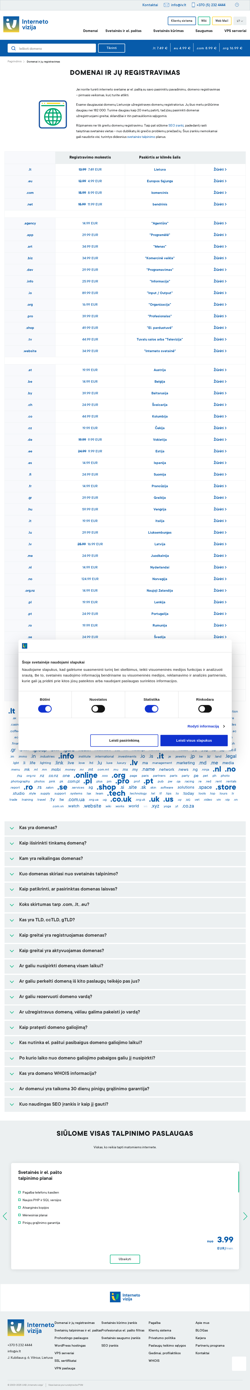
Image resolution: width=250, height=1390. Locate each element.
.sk (143, 787)
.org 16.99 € (232, 48)
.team (99, 794)
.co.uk (121, 800)
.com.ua (76, 800)
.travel (41, 800)
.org (30, 305)
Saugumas (204, 31)
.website (29, 351)
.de (29, 440)
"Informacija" (160, 282)
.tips (168, 794)
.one (66, 776)
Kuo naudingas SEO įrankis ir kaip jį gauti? (63, 1104)
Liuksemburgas (160, 533)
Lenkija (159, 602)
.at (30, 370)
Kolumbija (160, 417)
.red (208, 782)
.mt (90, 770)
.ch (30, 405)
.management (162, 763)
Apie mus (202, 1323)
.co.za (188, 806)
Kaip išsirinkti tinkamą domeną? (52, 843)
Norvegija (159, 579)
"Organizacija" (160, 305)
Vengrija (160, 510)
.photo (225, 776)
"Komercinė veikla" (160, 258)
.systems (76, 794)
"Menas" (159, 247)
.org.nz (30, 591)
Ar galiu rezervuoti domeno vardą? (55, 997)
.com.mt (103, 770)
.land (217, 757)
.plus (99, 782)
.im (12, 757)
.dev (30, 270)
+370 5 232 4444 (20, 1345)
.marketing (185, 763)
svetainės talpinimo (141, 137)
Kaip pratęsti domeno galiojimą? (53, 1028)
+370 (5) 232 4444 (211, 5)
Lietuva (160, 170)
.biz (30, 258)
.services (77, 788)
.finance (17, 744)
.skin (153, 788)
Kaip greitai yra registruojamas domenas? (63, 935)
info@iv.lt (178, 5)
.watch (73, 806)
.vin (218, 800)
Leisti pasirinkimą (124, 741)
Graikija (160, 498)
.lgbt (16, 763)
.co (30, 417)
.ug (104, 800)
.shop (30, 328)
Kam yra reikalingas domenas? (51, 859)
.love (81, 763)
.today (188, 793)
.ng (195, 770)
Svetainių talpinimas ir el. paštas (78, 1331)
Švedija (160, 637)
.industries (47, 757)
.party (185, 776)
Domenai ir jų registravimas (75, 1323)
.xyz (155, 806)
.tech (116, 794)
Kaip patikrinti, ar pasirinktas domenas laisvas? (68, 889)
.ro (30, 626)
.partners (158, 776)
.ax (14, 718)
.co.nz (53, 776)
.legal (230, 756)
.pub (160, 782)
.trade (13, 800)
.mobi (56, 770)
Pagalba (154, 1323)
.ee (30, 452)
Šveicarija (160, 405)
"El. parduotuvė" (160, 328)
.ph (214, 776)
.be (29, 382)
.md (203, 763)
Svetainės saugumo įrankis (120, 1338)
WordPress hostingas (70, 1346)
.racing (189, 782)
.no (30, 579)
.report (15, 788)
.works (119, 807)
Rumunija (160, 626)
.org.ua (93, 800)
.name (148, 769)
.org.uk (140, 800)
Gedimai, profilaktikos (165, 1353)
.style (32, 794)
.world (133, 806)
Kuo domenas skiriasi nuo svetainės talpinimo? (68, 874)
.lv (30, 544)
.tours (223, 794)
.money (69, 770)
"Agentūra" (159, 224)
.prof (136, 782)
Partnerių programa (209, 1346)
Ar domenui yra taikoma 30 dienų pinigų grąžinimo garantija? (84, 1089)
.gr (30, 498)
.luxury (121, 763)
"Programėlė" (160, 235)
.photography (20, 782)
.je (169, 757)
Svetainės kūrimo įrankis (119, 1323)
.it (30, 521)
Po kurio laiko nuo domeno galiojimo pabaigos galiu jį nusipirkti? (87, 1058)
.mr (81, 770)
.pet (205, 776)
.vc (187, 800)
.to (177, 794)
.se (30, 637)
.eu (30, 181)
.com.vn (58, 807)
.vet (197, 800)
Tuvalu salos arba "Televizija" (160, 340)
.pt (30, 614)
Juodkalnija (160, 556)
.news (183, 770)
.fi (30, 475)
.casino (15, 725)
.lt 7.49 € (160, 48)
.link (59, 763)
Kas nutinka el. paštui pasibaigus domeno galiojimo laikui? (80, 1043)
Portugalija (159, 614)
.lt (30, 170)
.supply (45, 794)
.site (132, 787)
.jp (192, 756)
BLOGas (201, 1331)
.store (226, 788)
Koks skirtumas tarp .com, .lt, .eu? (54, 905)
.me (30, 556)
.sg (90, 787)
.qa (178, 782)
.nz (41, 776)
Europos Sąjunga (160, 181)
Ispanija (160, 463)
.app (30, 235)
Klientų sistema (181, 21)
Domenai (90, 31)
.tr (232, 794)
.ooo (104, 776)
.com (30, 193)
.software (166, 788)
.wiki (108, 807)
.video (207, 800)
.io (30, 293)
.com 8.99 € (206, 48)
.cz (30, 428)
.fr (30, 486)
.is (151, 756)
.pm (109, 782)
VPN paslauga (65, 1369)
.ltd (91, 763)
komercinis (159, 193)
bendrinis (160, 205)
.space (205, 787)
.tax (88, 794)
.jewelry (180, 757)
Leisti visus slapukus (194, 741)
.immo (22, 757)
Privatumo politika (162, 1338)
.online (86, 776)
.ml (35, 770)
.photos (39, 782)
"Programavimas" (159, 270)
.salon (49, 788)
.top (212, 794)
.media (228, 763)
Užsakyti (125, 1259)
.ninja (205, 770)
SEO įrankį (176, 126)
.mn (44, 770)
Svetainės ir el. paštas (123, 31)
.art (29, 247)
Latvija (160, 544)
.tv (30, 340)
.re (200, 782)
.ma (145, 763)
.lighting (45, 763)
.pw (169, 782)
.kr (209, 756)
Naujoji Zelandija (160, 591)
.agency (30, 224)
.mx (125, 770)
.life (32, 763)
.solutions (185, 787)
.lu (30, 533)
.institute (84, 757)
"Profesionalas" (160, 316)
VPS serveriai (235, 31)
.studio (18, 793)
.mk (27, 770)
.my (135, 770)
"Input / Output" (160, 293)
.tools (202, 794)
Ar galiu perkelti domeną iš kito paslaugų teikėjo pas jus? (79, 981)
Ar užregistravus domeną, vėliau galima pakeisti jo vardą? (79, 1012)
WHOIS (154, 1361)
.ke (201, 757)
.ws (145, 807)
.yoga (167, 807)
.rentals (231, 782)
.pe (196, 776)
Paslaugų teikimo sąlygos (167, 1346)
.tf (160, 794)
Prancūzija (160, 486)
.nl (30, 568)
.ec (234, 731)
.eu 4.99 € (182, 48)
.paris (145, 776)
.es (30, 463)
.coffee (15, 731)
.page (133, 776)
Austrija (160, 370)
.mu (115, 770)
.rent (218, 782)
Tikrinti (112, 48)
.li (24, 763)
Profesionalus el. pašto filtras (122, 1331)
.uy (179, 800)
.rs (39, 787)
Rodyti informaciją (203, 726)
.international (104, 757)
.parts (173, 776)
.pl (30, 602)
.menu (15, 770)
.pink (51, 782)
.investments (127, 757)
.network (166, 770)
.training (27, 800)
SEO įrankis (109, 1346)
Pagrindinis (15, 61)
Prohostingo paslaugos (71, 1338)
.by (29, 393)
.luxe (109, 763)
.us (168, 800)
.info (30, 282)
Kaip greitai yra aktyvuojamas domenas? (61, 951)
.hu (30, 510)
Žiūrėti (220, 170)
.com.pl (73, 781)
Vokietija (160, 440)
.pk (61, 782)
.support (60, 794)
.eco (17, 738)
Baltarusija (159, 393)
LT (240, 21)
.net (30, 205)
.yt (176, 807)
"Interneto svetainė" (160, 351)
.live (70, 763)
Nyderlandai (159, 568)
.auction (232, 712)
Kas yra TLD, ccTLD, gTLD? (47, 920)
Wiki (204, 21)
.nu (19, 776)
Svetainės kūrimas (168, 31)
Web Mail (221, 21)
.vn (235, 800)
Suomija (160, 475)
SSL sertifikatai (65, 1361)
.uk (154, 800)
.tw (61, 800)
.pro (30, 316)
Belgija (160, 382)
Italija (159, 521)
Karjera (200, 1338)
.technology (138, 794)
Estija (159, 452)
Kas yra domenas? (38, 828)
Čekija (160, 428)
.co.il (232, 750)
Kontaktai (150, 5)
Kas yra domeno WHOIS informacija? (57, 1074)
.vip (227, 800)
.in (33, 756)
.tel (152, 794)
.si (122, 787)
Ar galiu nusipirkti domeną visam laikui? (61, 966)
